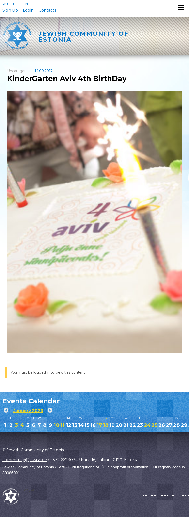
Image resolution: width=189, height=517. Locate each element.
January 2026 (28, 410)
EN (25, 4)
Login (28, 10)
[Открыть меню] (181, 7)
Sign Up (10, 10)
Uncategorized (20, 71)
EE (15, 4)
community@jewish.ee (24, 459)
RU (5, 4)
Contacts (47, 10)
